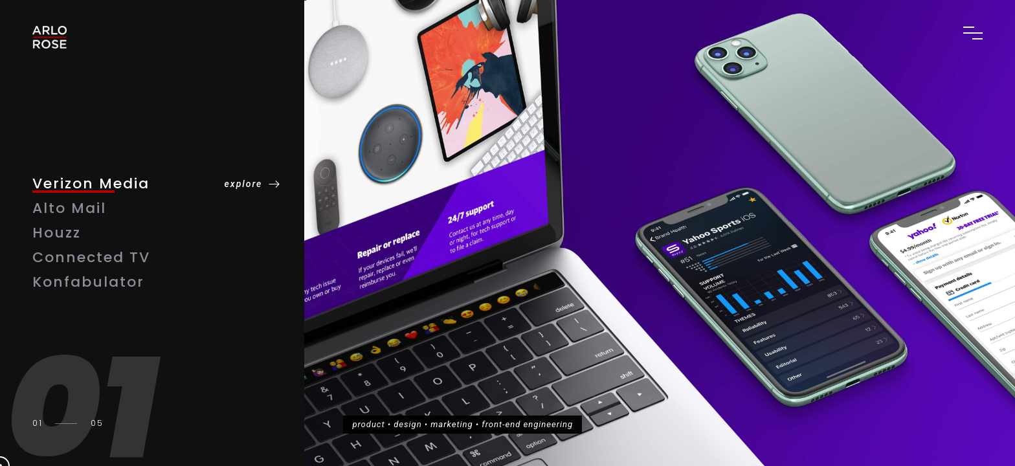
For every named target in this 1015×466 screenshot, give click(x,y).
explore (244, 184)
